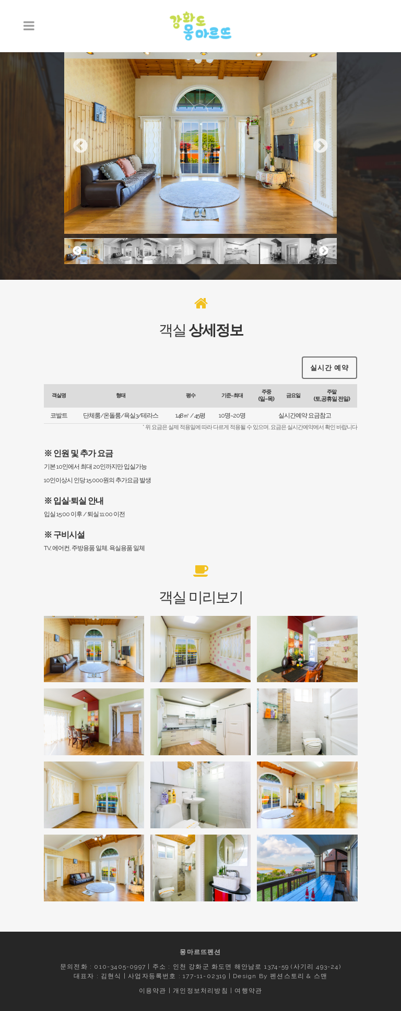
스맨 (320, 976)
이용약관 (153, 990)
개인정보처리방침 (200, 990)
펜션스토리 (287, 976)
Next (320, 146)
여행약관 (248, 990)
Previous (80, 146)
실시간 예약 (329, 365)
